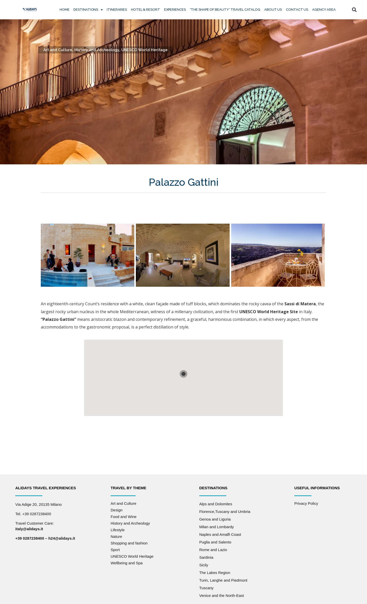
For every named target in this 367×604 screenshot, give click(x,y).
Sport (115, 550)
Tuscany (206, 588)
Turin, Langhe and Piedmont (223, 580)
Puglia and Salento (215, 542)
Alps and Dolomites (215, 504)
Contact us (297, 9)
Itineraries (117, 9)
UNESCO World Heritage (144, 50)
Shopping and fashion (129, 543)
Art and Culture (57, 50)
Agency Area (324, 9)
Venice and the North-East (221, 595)
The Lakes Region (214, 572)
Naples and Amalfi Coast (220, 534)
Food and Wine (124, 516)
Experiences (175, 9)
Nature (116, 536)
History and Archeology (96, 50)
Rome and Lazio (213, 550)
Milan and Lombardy (216, 527)
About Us (273, 9)
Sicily (203, 565)
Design (117, 510)
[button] (354, 10)
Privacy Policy (306, 503)
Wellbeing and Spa (127, 563)
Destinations (88, 10)
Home (65, 9)
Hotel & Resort (145, 9)
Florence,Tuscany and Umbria (224, 511)
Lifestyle (118, 530)
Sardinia (206, 557)
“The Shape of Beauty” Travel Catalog (225, 9)
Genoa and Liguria (215, 519)
